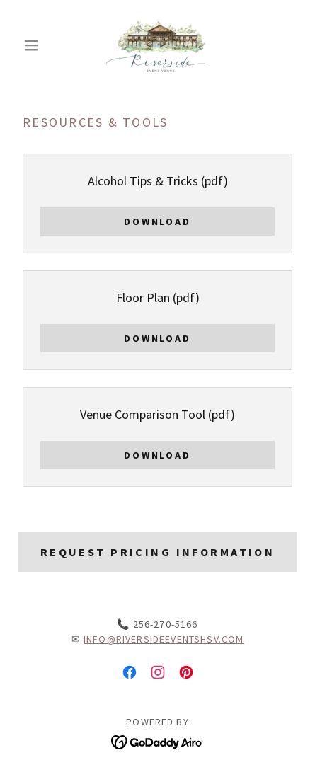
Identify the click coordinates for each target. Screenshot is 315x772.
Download (158, 221)
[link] (157, 45)
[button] (38, 45)
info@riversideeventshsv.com (164, 639)
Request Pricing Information (157, 552)
